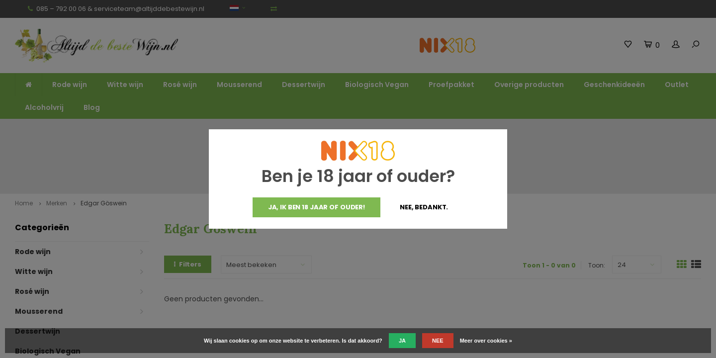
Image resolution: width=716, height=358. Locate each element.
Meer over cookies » (486, 341)
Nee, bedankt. (424, 207)
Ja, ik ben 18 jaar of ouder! (316, 207)
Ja (402, 341)
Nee (438, 341)
